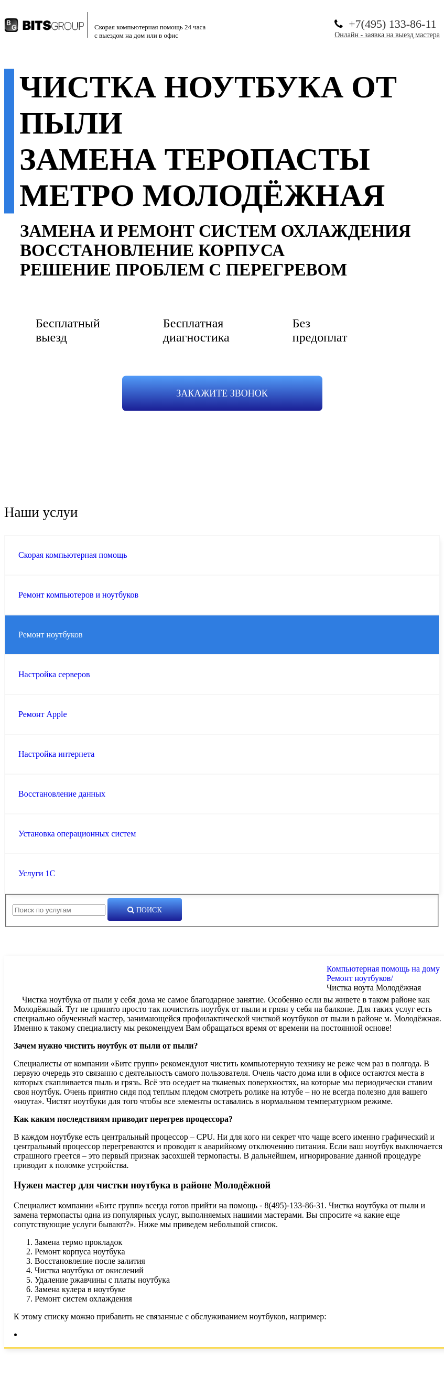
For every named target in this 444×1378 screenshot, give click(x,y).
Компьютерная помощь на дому (383, 968)
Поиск (144, 910)
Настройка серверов (54, 674)
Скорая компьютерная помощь (72, 554)
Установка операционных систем (77, 833)
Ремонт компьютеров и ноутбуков (78, 594)
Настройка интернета (56, 753)
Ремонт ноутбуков (50, 634)
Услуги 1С (36, 873)
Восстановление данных (61, 793)
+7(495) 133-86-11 (392, 23)
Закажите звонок (222, 393)
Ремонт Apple (42, 714)
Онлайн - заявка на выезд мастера (387, 35)
